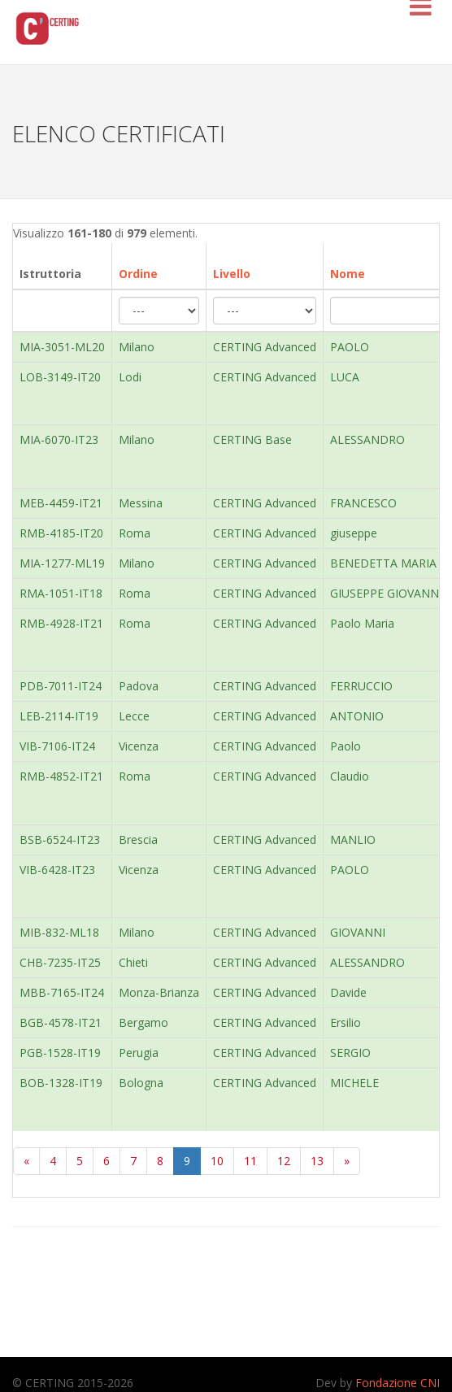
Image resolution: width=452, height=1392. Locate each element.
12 (283, 1160)
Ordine (138, 273)
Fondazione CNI (397, 1382)
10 (217, 1160)
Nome (347, 273)
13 (317, 1160)
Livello (231, 273)
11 (250, 1160)
